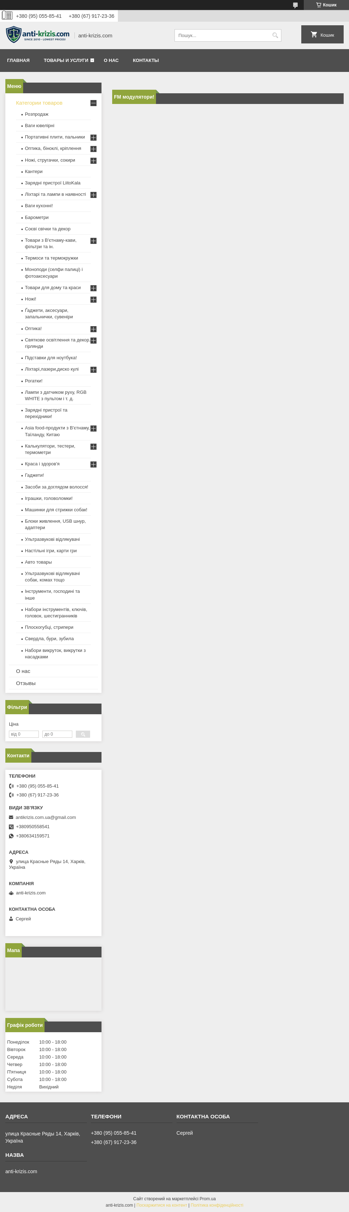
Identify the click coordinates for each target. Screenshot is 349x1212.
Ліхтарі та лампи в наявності (55, 194)
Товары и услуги (66, 60)
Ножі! (30, 299)
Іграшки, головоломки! (49, 498)
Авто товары (38, 562)
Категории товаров (39, 103)
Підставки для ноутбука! (51, 357)
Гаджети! (34, 475)
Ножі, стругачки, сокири (50, 160)
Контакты (146, 60)
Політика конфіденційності (217, 1205)
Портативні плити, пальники (55, 137)
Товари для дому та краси (53, 287)
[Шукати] (275, 35)
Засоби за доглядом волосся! (56, 487)
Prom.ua (208, 1198)
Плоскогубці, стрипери (49, 627)
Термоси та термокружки (51, 258)
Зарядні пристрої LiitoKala (52, 183)
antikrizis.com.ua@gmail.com (46, 817)
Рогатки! (33, 380)
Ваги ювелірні (39, 125)
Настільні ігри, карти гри (51, 550)
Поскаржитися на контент (161, 1205)
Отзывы (26, 683)
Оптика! (33, 328)
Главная (18, 60)
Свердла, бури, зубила (49, 638)
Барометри (36, 217)
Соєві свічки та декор (48, 228)
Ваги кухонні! (39, 205)
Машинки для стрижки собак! (56, 509)
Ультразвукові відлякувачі (52, 539)
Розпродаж (36, 114)
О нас (111, 60)
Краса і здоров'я (42, 463)
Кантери (34, 171)
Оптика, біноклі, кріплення (53, 148)
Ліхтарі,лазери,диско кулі (52, 369)
